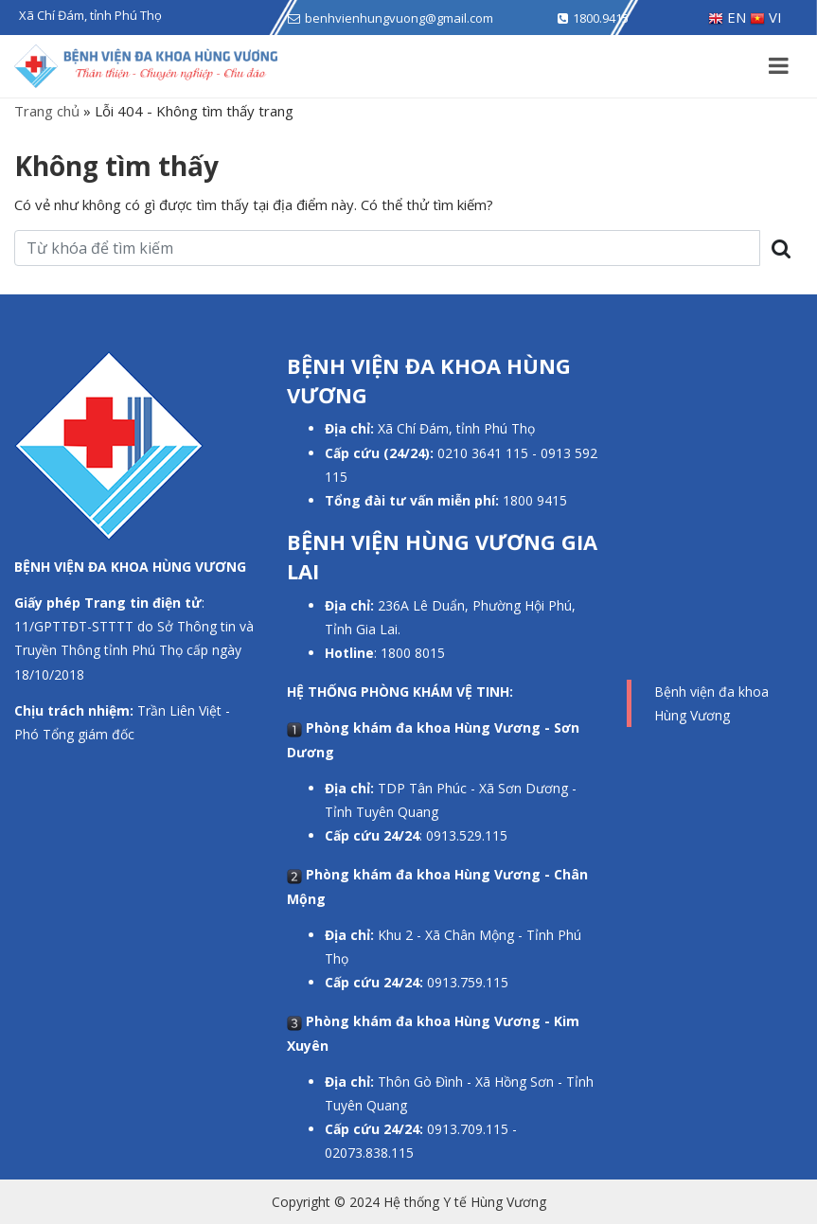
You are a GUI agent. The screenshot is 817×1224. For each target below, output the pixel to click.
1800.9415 (601, 18)
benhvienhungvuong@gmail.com (399, 18)
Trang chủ (47, 110)
